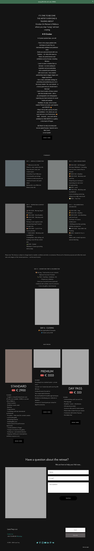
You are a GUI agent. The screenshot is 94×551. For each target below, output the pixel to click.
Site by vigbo (86, 547)
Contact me (10, 534)
